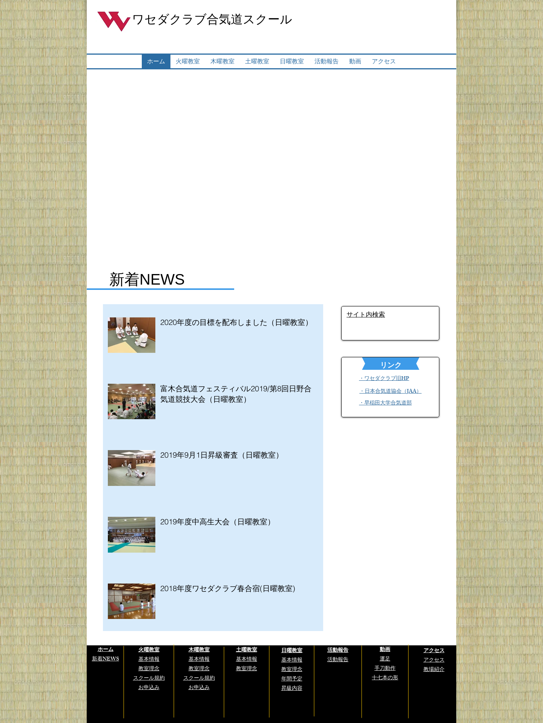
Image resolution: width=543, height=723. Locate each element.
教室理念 (291, 670)
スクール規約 (199, 678)
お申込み (199, 688)
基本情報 (149, 660)
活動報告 (337, 660)
